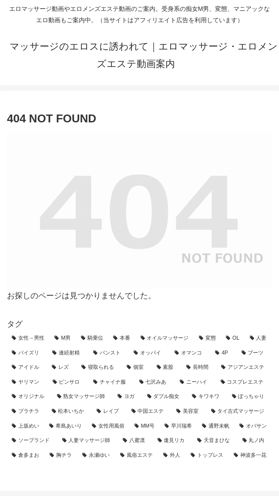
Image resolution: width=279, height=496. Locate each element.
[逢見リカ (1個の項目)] (173, 440)
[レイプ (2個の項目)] (109, 411)
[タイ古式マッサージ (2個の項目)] (239, 411)
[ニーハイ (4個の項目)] (195, 382)
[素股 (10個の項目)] (167, 367)
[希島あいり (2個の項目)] (65, 426)
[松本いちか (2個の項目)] (69, 411)
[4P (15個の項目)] (223, 353)
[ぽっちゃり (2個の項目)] (250, 396)
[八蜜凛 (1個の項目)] (135, 440)
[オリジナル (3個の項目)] (29, 396)
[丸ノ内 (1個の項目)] (255, 440)
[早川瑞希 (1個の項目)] (178, 426)
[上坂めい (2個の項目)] (26, 426)
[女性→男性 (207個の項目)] (28, 338)
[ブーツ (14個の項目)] (254, 353)
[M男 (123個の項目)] (62, 338)
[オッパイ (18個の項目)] (149, 353)
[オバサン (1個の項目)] (253, 426)
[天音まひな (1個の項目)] (215, 440)
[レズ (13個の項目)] (62, 367)
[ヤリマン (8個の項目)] (27, 382)
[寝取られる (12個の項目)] (99, 367)
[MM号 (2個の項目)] (145, 426)
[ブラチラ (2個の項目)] (27, 411)
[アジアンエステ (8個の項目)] (244, 367)
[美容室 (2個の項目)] (188, 411)
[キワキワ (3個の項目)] (207, 396)
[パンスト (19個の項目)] (108, 353)
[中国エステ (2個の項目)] (149, 411)
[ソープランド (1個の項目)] (32, 440)
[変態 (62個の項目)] (207, 338)
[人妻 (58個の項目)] (258, 338)
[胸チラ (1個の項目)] (61, 455)
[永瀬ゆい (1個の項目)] (96, 455)
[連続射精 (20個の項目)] (67, 353)
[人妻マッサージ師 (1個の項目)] (88, 440)
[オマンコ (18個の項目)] (190, 353)
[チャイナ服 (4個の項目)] (111, 382)
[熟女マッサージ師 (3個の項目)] (82, 396)
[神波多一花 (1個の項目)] (250, 455)
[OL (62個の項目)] (233, 338)
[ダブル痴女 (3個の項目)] (165, 396)
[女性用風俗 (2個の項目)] (108, 426)
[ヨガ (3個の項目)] (127, 396)
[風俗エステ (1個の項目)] (137, 455)
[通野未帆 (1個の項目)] (216, 426)
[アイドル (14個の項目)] (27, 367)
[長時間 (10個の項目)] (198, 367)
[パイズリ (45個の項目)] (27, 353)
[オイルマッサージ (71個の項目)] (165, 338)
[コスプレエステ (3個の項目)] (244, 382)
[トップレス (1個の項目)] (207, 455)
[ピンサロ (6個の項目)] (68, 382)
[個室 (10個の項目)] (137, 367)
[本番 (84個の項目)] (121, 338)
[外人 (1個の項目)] (172, 455)
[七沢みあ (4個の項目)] (155, 382)
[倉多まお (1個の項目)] (26, 455)
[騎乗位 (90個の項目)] (92, 338)
